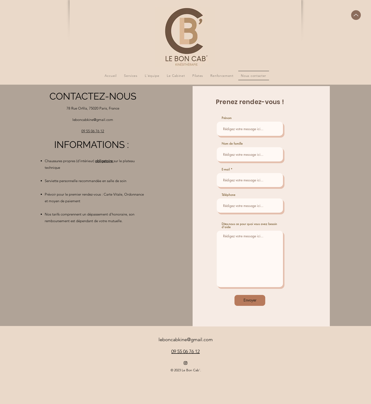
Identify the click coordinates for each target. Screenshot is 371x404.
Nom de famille (232, 143)
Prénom (227, 117)
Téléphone (228, 194)
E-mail (226, 169)
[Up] (356, 15)
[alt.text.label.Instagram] (185, 363)
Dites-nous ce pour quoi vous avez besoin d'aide (249, 225)
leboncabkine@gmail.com (92, 119)
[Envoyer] (249, 300)
